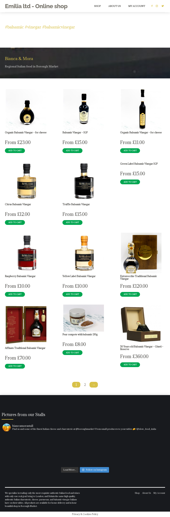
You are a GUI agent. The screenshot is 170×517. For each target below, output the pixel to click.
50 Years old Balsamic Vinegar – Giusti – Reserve (141, 348)
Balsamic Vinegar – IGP (75, 132)
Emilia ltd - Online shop (36, 6)
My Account (136, 6)
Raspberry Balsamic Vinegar (20, 276)
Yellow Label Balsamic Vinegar (79, 276)
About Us (114, 6)
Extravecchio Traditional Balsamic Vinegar (138, 277)
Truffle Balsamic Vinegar (76, 204)
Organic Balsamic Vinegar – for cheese (26, 132)
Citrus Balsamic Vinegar (18, 204)
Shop (97, 6)
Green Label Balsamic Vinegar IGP (139, 163)
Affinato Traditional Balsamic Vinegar (25, 348)
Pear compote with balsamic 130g (80, 334)
